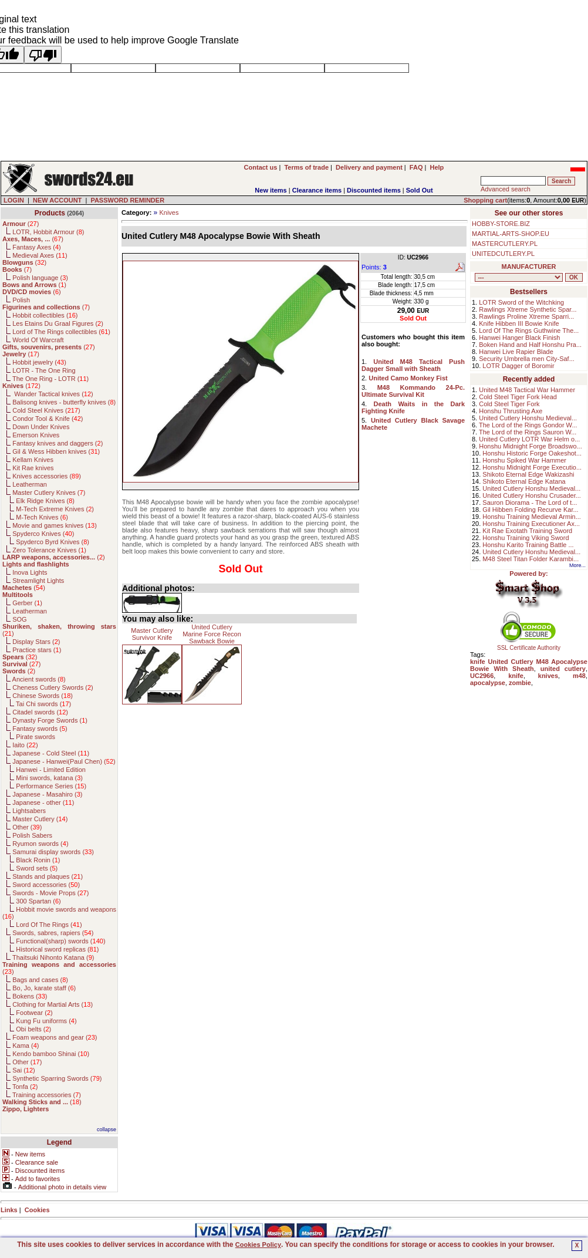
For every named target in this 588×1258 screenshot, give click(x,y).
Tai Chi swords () (43, 703)
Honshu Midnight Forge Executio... (532, 467)
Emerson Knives (35, 435)
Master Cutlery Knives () (48, 492)
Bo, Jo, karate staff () (44, 987)
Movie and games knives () (54, 525)
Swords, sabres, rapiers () (52, 932)
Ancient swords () (39, 679)
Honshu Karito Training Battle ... (527, 544)
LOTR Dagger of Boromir (518, 365)
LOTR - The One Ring (43, 370)
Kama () (25, 1045)
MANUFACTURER (529, 266)
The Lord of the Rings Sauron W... (527, 432)
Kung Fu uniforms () (46, 1020)
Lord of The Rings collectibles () (61, 331)
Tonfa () (25, 1086)
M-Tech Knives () (42, 517)
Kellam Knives (32, 459)
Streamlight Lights (38, 580)
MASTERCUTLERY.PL (505, 243)
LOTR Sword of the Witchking (521, 302)
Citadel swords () (40, 712)
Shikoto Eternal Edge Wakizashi (528, 474)
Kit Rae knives (32, 467)
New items (270, 190)
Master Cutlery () (39, 818)
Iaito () (25, 744)
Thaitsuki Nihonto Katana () (53, 957)
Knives (168, 212)
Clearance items (317, 190)
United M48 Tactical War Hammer (527, 389)
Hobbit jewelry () (39, 362)
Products (50, 213)
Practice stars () (36, 649)
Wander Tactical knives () (52, 393)
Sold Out (419, 190)
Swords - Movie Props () (50, 892)
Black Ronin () (38, 860)
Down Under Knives (40, 426)
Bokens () (29, 996)
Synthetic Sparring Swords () (57, 1078)
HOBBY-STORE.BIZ (501, 223)
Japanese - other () (43, 802)
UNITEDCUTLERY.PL (503, 253)
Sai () (23, 1070)
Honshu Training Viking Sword (525, 537)
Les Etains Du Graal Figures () (57, 323)
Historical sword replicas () (57, 949)
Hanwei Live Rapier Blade (516, 351)
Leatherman (29, 484)
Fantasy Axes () (36, 247)
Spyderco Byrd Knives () (52, 541)
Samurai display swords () (53, 851)
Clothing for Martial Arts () (52, 1004)
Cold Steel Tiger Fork (509, 403)
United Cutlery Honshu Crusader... (531, 495)
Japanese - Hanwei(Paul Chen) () (64, 761)
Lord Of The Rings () (49, 924)
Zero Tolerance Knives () (49, 550)
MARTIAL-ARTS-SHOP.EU (510, 233)
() (20, 223)
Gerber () (27, 602)
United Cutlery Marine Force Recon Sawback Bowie (212, 634)
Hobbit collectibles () (44, 315)
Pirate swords (35, 736)
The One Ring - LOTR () (50, 378)
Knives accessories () (46, 476)
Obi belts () (33, 1029)
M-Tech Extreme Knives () (55, 508)
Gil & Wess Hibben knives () (56, 451)
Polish (21, 299)
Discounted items (374, 190)
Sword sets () (37, 868)
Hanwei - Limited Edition (51, 769)
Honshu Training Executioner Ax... (531, 523)
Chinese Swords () (42, 695)
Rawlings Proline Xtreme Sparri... (526, 316)
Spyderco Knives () (43, 533)
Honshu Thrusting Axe (510, 410)
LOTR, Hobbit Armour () (48, 231)
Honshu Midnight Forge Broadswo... (530, 446)
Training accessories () (46, 1094)
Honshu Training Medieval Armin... (531, 516)
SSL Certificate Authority (529, 645)
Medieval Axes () (39, 255)
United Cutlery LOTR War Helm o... (529, 439)
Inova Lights (29, 572)
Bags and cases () (40, 979)
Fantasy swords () (39, 728)
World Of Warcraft (37, 339)
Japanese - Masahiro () (47, 794)
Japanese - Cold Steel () (50, 753)
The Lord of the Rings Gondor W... (528, 425)
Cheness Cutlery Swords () (52, 687)
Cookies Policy (258, 1244)
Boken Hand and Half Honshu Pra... (530, 344)
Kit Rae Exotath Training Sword (527, 530)
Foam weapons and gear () (54, 1037)
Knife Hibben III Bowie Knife (519, 323)
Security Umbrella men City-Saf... (527, 358)
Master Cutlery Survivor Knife (152, 634)
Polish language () (40, 277)
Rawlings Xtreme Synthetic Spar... (527, 309)
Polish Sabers (32, 835)
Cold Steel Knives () (46, 410)
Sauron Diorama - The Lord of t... (529, 502)
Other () (27, 827)
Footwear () (34, 1012)
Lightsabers (29, 810)
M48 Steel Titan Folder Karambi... (530, 558)
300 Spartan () (38, 901)
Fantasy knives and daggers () (57, 443)
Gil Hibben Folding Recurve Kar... (530, 509)
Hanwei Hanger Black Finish (519, 337)
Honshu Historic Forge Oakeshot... (532, 453)
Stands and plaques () (47, 876)
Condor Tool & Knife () (47, 418)
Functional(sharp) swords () (60, 941)
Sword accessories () (46, 884)
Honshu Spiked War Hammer (524, 460)
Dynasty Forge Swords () (49, 720)
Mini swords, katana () (49, 777)
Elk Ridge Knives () (45, 500)
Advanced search (505, 189)
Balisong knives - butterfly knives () (64, 402)
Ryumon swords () (40, 843)
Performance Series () (51, 786)
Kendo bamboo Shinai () (50, 1053)
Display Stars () (36, 641)
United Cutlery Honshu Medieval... (528, 417)
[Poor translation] (43, 54)
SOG (19, 619)
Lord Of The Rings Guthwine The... (529, 330)
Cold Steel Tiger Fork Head (518, 396)
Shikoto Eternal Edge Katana (523, 481)
